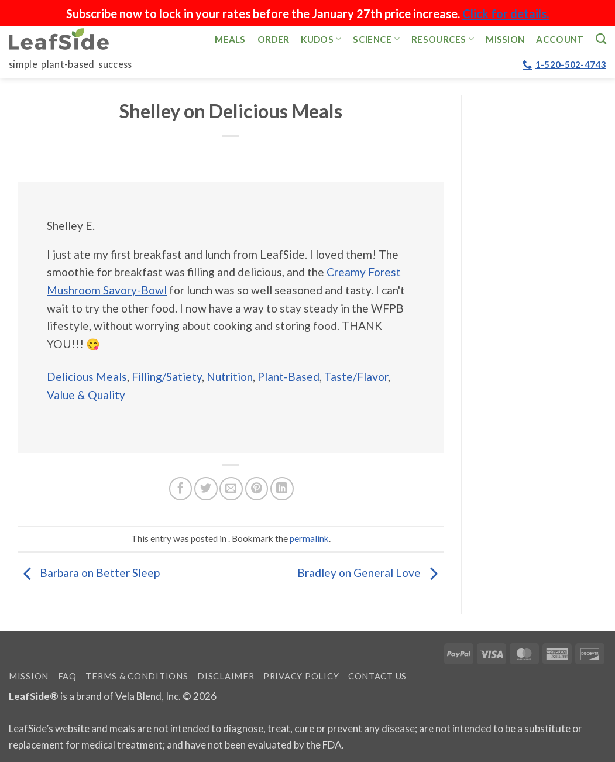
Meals (230, 39)
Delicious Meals (87, 376)
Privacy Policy (301, 676)
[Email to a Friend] (231, 488)
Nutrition (230, 376)
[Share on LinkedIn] (282, 488)
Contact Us (377, 676)
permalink (309, 538)
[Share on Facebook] (181, 488)
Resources (442, 38)
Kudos (321, 38)
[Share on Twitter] (206, 488)
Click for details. (505, 13)
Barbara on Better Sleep (89, 572)
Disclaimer (225, 676)
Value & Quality (86, 394)
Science (376, 38)
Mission (505, 39)
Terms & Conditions (136, 676)
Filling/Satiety (167, 376)
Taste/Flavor (356, 376)
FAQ (67, 676)
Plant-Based (288, 376)
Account (559, 39)
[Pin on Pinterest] (257, 488)
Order (273, 39)
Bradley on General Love (370, 572)
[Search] (601, 38)
